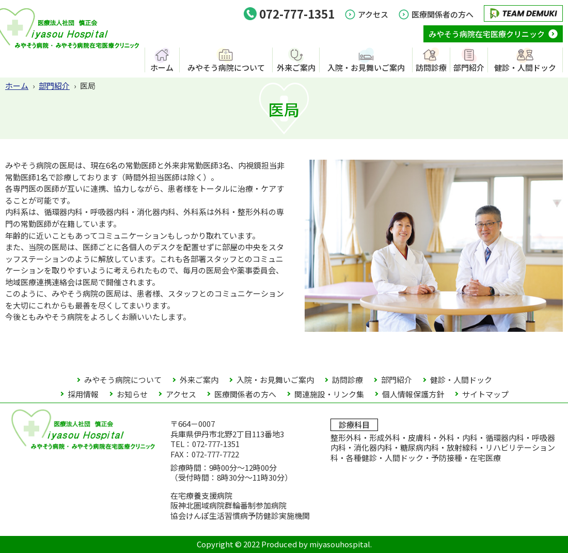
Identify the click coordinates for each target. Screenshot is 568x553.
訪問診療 (431, 67)
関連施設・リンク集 (329, 394)
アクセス (373, 14)
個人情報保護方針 (413, 394)
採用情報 (83, 394)
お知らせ (132, 394)
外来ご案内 (296, 67)
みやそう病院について (226, 67)
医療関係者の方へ (443, 14)
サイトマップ (485, 394)
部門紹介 (468, 67)
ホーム (161, 67)
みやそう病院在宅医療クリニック (487, 33)
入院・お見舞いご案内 (366, 67)
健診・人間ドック (525, 67)
